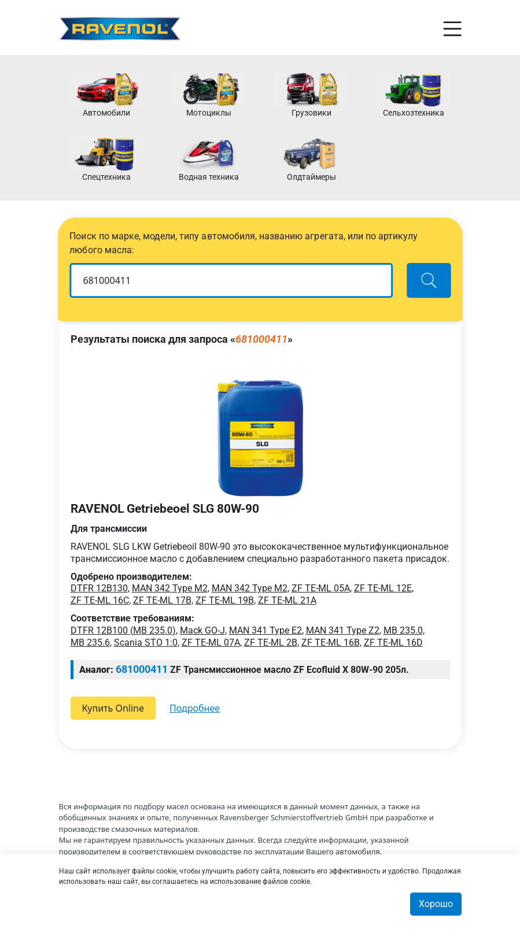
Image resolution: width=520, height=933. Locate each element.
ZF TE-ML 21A (287, 600)
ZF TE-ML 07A (211, 642)
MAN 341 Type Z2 (342, 630)
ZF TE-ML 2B (270, 642)
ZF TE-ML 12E (383, 588)
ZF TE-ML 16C (100, 600)
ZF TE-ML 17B (162, 600)
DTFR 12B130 (99, 588)
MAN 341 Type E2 (265, 630)
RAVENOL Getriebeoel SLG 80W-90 (165, 509)
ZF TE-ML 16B (330, 642)
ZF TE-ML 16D (393, 642)
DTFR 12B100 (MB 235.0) (123, 630)
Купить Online (113, 708)
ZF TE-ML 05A (321, 588)
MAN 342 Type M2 (170, 588)
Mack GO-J (202, 630)
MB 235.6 (90, 642)
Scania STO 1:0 (146, 642)
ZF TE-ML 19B (225, 600)
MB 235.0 (403, 630)
